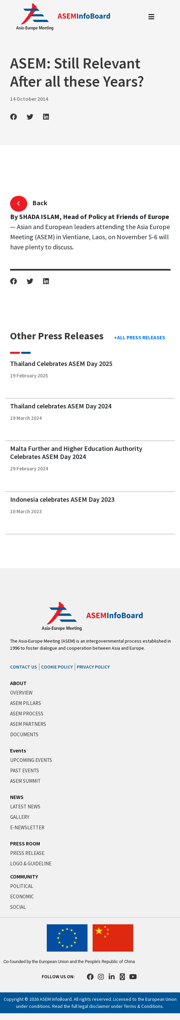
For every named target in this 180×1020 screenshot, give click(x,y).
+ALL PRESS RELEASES (139, 337)
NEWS (17, 797)
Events (18, 750)
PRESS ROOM (25, 843)
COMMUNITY (24, 876)
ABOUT (18, 683)
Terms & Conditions (143, 1006)
